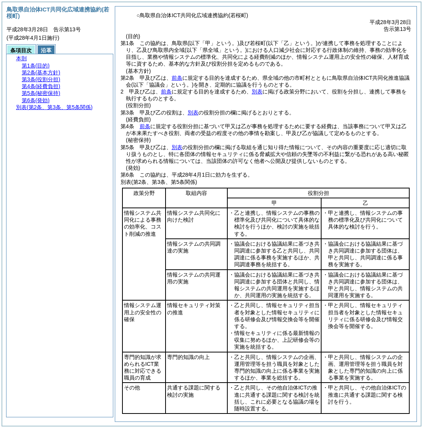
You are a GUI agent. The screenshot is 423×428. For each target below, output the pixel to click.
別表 (257, 91)
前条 (177, 78)
